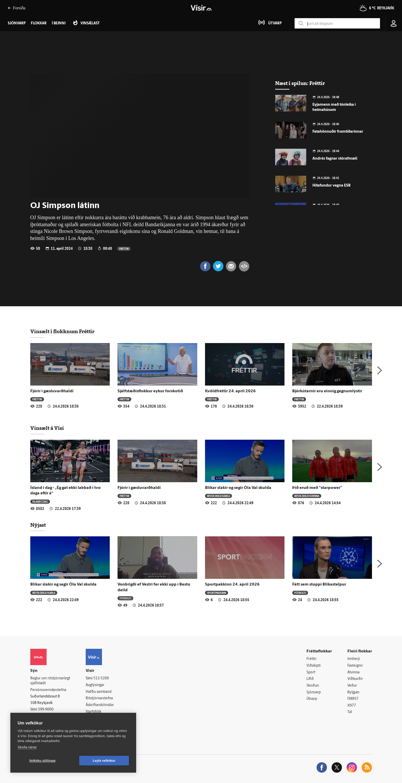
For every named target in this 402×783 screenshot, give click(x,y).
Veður (352, 686)
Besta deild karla (218, 496)
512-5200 (101, 678)
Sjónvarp (313, 692)
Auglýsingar (95, 685)
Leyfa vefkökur (104, 761)
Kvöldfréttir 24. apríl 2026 (230, 391)
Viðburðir (355, 679)
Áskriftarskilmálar (100, 705)
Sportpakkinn (216, 592)
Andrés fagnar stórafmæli (334, 159)
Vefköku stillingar (42, 761)
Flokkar (39, 23)
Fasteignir (355, 666)
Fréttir (124, 248)
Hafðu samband (98, 692)
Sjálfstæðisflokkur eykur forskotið (150, 391)
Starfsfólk (93, 712)
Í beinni (58, 23)
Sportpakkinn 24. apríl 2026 (232, 584)
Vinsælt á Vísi (47, 428)
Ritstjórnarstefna (99, 698)
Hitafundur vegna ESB (331, 186)
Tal (349, 712)
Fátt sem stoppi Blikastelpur (319, 584)
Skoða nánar (27, 747)
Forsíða (16, 8)
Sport (310, 672)
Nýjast (38, 525)
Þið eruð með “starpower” (317, 488)
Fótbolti (125, 598)
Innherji (353, 659)
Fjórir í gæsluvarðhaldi (52, 391)
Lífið (310, 679)
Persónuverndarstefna (48, 690)
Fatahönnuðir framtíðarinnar (337, 132)
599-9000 (46, 709)
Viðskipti (313, 666)
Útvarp (311, 699)
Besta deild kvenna (306, 496)
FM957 (353, 699)
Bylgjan (353, 692)
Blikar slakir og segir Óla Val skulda (238, 488)
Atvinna (353, 672)
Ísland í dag (40, 501)
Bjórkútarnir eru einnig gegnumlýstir (327, 391)
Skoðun (312, 686)
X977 (351, 706)
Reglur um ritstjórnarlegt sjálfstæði (50, 681)
